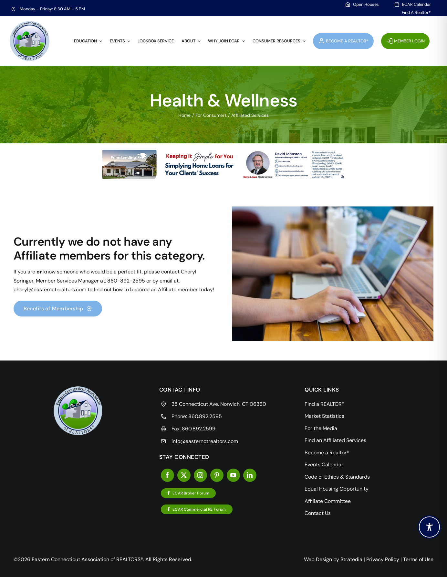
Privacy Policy (382, 559)
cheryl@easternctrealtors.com (50, 289)
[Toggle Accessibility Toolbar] (429, 527)
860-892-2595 (126, 280)
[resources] (78, 388)
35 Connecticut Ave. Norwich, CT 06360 (219, 404)
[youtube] (233, 475)
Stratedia (351, 559)
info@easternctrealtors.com (205, 441)
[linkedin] (249, 475)
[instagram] (200, 475)
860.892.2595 (205, 416)
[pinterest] (217, 475)
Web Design (318, 559)
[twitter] (184, 475)
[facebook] (167, 475)
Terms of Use (418, 559)
